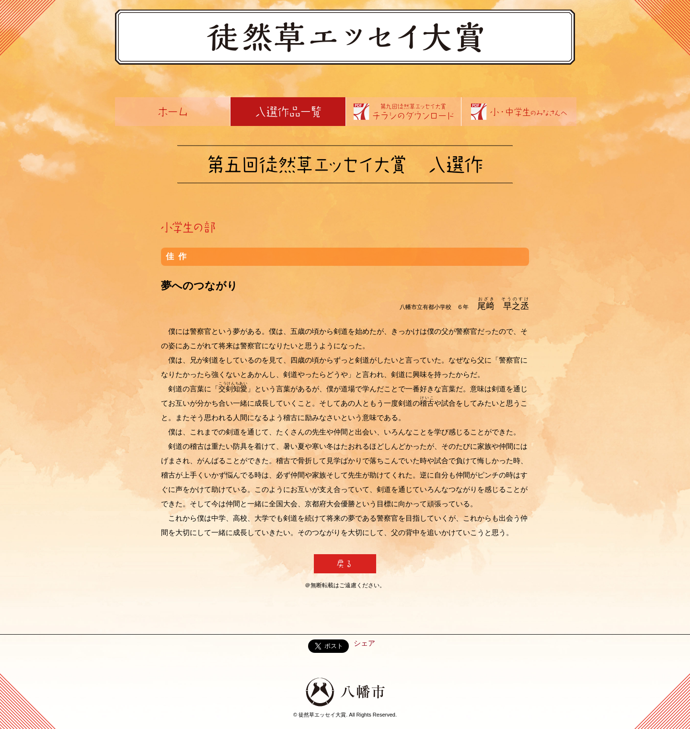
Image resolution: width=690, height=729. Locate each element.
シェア (364, 643)
